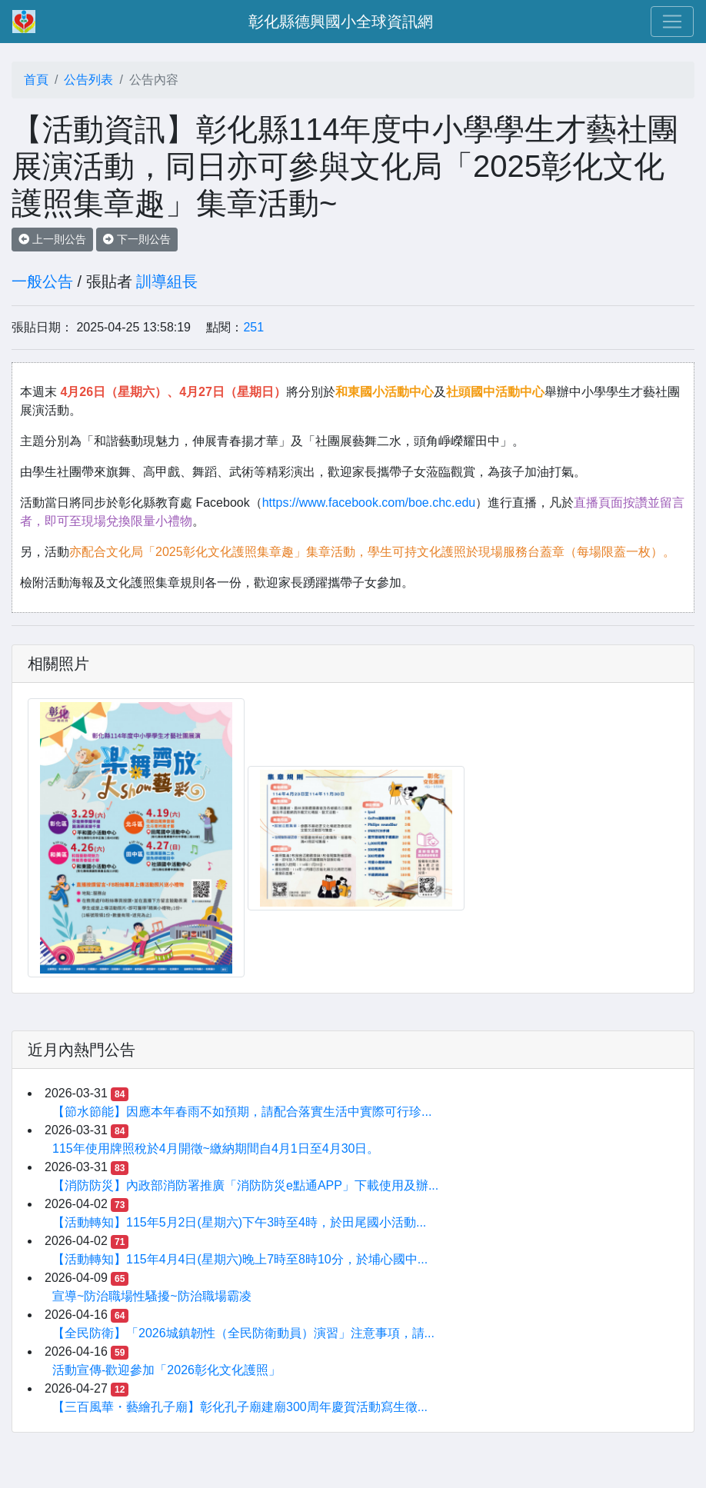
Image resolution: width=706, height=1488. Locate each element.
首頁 (36, 79)
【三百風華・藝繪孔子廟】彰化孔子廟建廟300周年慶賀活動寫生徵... (240, 1406)
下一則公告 (137, 239)
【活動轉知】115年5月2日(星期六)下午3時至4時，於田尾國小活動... (239, 1222)
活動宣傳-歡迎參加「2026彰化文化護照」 (166, 1369)
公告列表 (88, 79)
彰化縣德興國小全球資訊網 (340, 21)
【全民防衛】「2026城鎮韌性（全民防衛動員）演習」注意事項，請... (243, 1333)
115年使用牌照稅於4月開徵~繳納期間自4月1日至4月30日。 (215, 1148)
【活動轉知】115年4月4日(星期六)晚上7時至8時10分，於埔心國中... (240, 1259)
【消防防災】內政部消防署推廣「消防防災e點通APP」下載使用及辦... (245, 1185)
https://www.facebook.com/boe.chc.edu (368, 502)
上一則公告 (52, 239)
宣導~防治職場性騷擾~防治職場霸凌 (151, 1296)
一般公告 (42, 281)
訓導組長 (167, 281)
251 (253, 327)
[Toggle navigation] (672, 21)
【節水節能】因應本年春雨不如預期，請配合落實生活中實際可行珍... (241, 1111)
